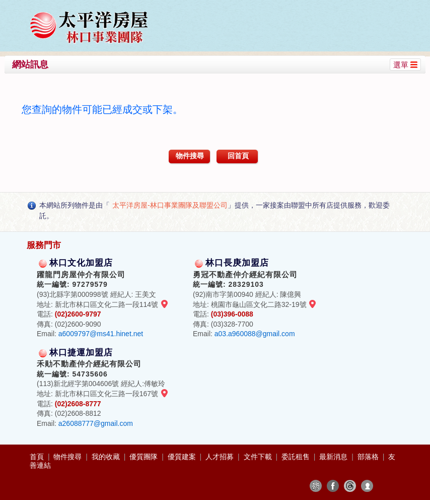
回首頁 (238, 156)
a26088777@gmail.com (95, 423)
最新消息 (334, 457)
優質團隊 (144, 457)
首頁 (38, 457)
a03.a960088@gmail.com (254, 334)
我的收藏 (107, 457)
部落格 (369, 457)
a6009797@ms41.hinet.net (100, 334)
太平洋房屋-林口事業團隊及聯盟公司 (170, 205)
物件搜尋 (190, 156)
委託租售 (296, 457)
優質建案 (183, 457)
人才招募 (220, 457)
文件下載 (259, 457)
